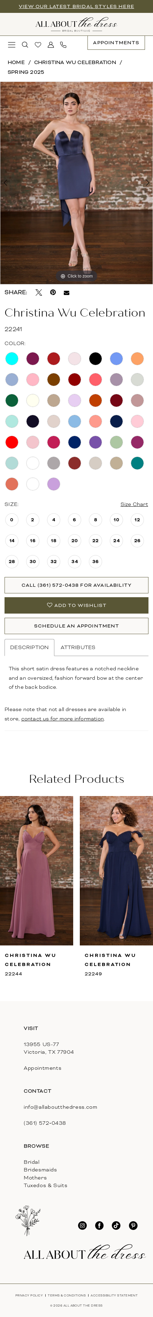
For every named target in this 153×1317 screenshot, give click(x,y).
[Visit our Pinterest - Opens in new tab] (133, 1226)
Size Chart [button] (134, 504)
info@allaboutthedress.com (61, 1107)
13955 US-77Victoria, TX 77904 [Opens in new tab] (49, 1048)
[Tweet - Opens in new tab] (39, 292)
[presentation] (36, 870)
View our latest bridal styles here (76, 6)
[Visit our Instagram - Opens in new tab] (82, 1226)
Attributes (78, 647)
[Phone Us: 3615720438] (63, 45)
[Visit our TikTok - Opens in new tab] (116, 1226)
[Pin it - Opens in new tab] (53, 292)
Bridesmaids (40, 1170)
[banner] (76, 24)
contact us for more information (62, 719)
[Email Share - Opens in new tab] (66, 293)
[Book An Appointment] (116, 43)
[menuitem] (12, 45)
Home (16, 62)
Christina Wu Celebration (75, 62)
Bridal (32, 1162)
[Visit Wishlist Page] (38, 45)
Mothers (35, 1178)
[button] (12, 45)
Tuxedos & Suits (45, 1185)
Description (29, 647)
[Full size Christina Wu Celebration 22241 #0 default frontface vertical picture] (76, 183)
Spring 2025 (26, 72)
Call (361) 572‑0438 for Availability (77, 585)
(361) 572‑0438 (45, 1123)
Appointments (42, 1068)
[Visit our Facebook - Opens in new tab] (99, 1226)
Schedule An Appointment (77, 626)
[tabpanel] (76, 183)
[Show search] (25, 45)
